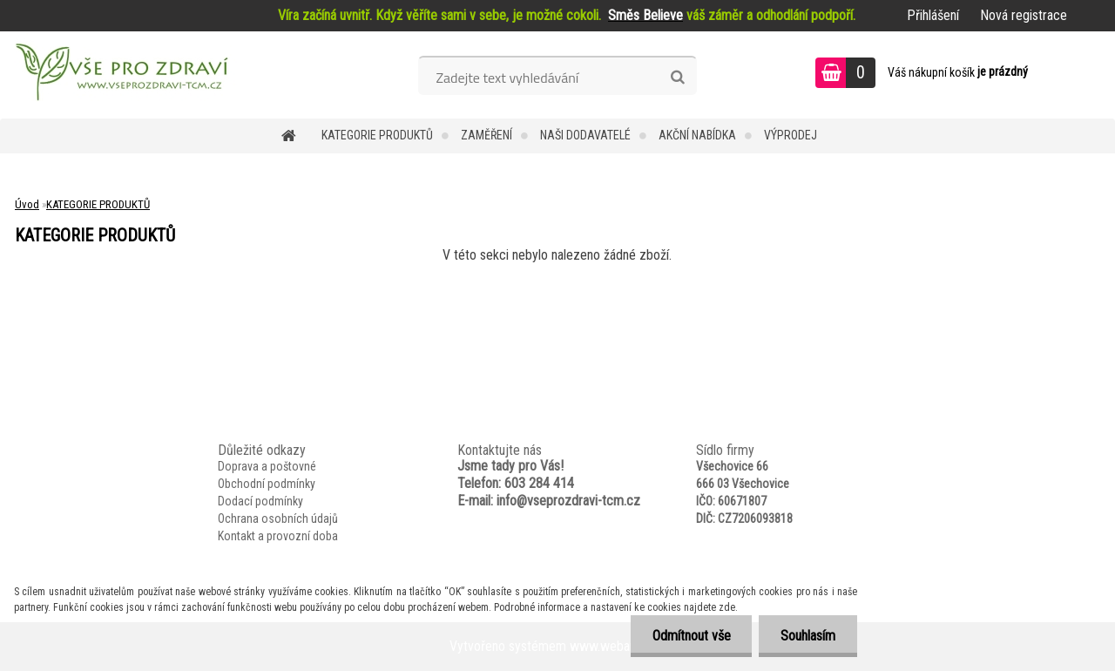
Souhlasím (807, 635)
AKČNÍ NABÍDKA (697, 135)
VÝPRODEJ (790, 135)
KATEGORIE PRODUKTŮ (377, 135)
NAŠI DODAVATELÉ (585, 135)
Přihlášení (933, 15)
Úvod (27, 204)
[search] (677, 77)
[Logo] (120, 75)
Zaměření (486, 135)
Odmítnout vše (691, 635)
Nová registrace (1023, 15)
